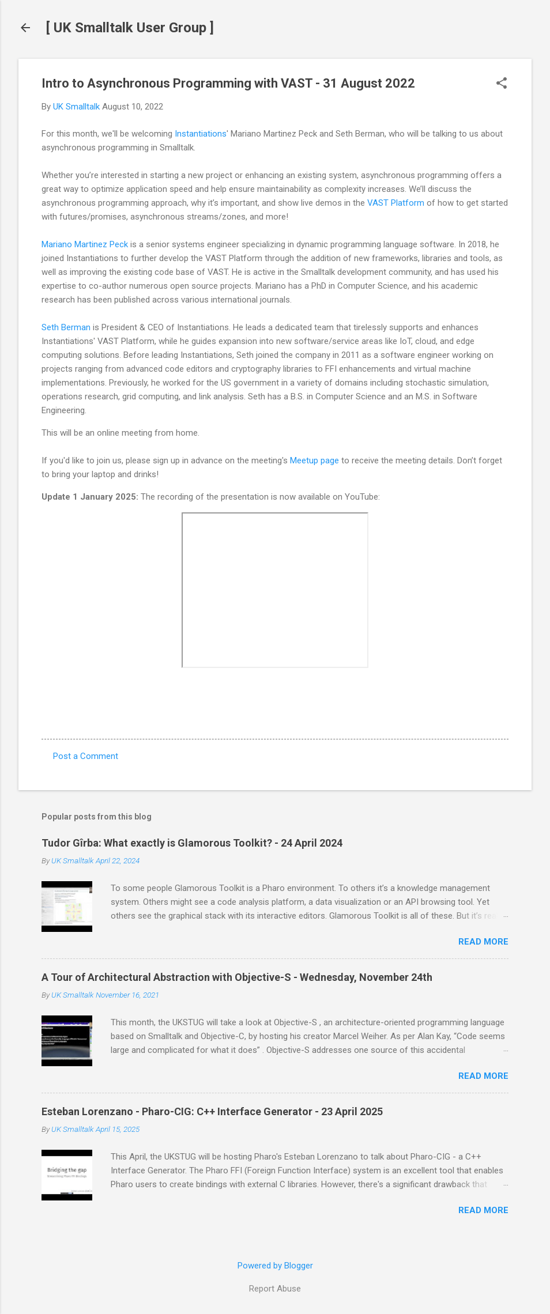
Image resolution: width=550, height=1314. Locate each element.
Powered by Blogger (275, 1265)
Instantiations (201, 134)
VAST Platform (395, 203)
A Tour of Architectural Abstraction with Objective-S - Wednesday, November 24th (237, 977)
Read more (483, 942)
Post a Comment (85, 756)
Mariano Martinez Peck (85, 244)
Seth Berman (66, 327)
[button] (501, 84)
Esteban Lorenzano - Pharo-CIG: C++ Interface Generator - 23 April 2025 (212, 1111)
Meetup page (314, 460)
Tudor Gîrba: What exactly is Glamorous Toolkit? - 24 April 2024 (192, 843)
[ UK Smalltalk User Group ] (130, 28)
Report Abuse (275, 1288)
